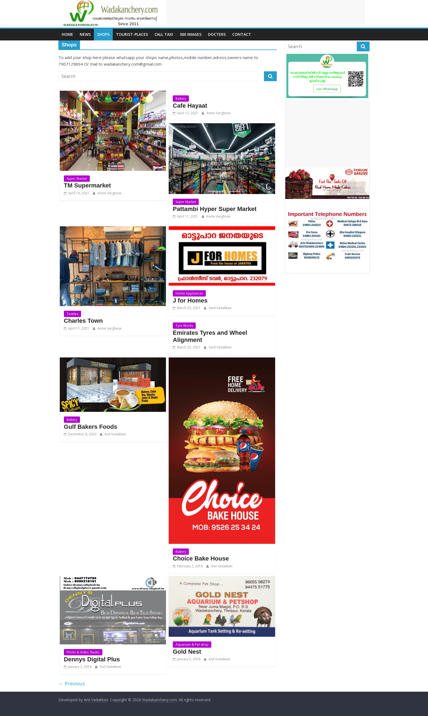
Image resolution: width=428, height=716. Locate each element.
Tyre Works (184, 325)
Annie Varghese (109, 193)
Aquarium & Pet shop (192, 644)
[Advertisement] (265, 12)
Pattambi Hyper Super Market (215, 209)
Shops (103, 34)
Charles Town (83, 320)
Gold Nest (187, 651)
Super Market (77, 178)
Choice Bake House (201, 558)
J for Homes (190, 300)
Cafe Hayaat (190, 105)
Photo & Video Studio (83, 652)
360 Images (190, 34)
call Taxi (163, 34)
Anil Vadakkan (115, 434)
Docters (217, 34)
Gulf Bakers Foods (90, 426)
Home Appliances (189, 293)
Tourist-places (132, 34)
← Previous (71, 683)
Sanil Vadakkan (219, 308)
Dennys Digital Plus (92, 659)
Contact (241, 34)
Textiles (72, 314)
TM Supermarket (87, 185)
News (85, 34)
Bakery (181, 98)
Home (67, 34)
